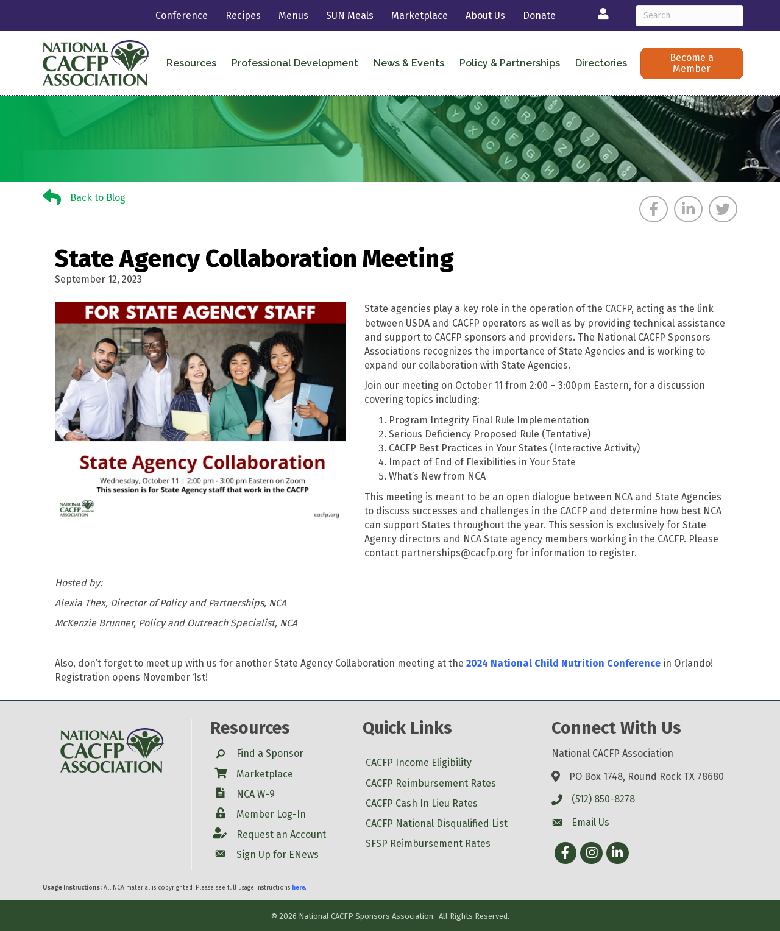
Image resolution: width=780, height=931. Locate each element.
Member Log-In (271, 814)
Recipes (243, 15)
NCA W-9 (255, 794)
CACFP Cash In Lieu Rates (422, 803)
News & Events (409, 63)
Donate (539, 15)
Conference (181, 15)
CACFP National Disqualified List (437, 823)
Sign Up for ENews (277, 854)
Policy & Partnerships (509, 63)
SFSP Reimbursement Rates (428, 843)
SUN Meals (350, 15)
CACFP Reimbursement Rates (431, 783)
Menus (293, 15)
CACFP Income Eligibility (419, 762)
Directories (601, 63)
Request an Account (281, 834)
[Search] (689, 15)
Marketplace (419, 15)
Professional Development (295, 63)
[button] (691, 63)
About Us (485, 15)
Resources (191, 63)
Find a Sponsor (269, 753)
